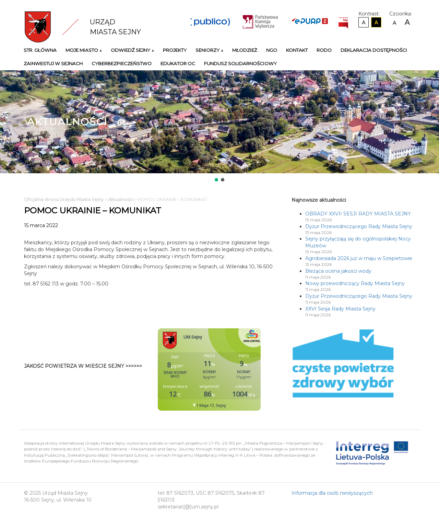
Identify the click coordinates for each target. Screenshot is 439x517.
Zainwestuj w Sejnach (53, 63)
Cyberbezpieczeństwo (122, 63)
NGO (271, 50)
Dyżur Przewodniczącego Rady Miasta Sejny (358, 226)
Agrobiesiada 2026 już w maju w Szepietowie (358, 258)
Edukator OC (178, 63)
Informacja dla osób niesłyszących (332, 493)
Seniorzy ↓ (209, 50)
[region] (219, 126)
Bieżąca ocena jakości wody (338, 271)
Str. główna (40, 50)
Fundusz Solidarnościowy (240, 63)
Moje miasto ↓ (84, 50)
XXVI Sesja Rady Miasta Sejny (340, 309)
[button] (216, 179)
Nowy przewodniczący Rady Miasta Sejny (355, 283)
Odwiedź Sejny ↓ (132, 50)
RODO (324, 50)
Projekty (175, 50)
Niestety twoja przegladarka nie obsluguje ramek (226, 369)
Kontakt (297, 50)
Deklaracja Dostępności (374, 50)
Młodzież (244, 50)
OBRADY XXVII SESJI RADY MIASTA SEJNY (358, 214)
